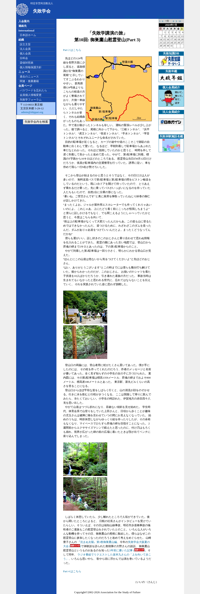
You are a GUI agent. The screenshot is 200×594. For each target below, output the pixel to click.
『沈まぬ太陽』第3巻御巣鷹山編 (97, 542)
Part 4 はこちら (72, 571)
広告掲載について (71, 16)
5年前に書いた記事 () (127, 550)
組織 (21, 39)
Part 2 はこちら (72, 50)
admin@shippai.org (31, 112)
